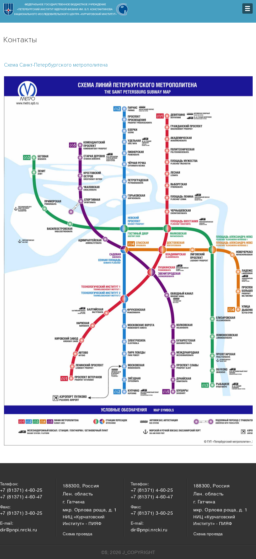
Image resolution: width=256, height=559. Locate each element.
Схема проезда (77, 534)
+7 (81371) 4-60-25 (21, 490)
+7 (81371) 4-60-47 (21, 496)
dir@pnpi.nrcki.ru (18, 529)
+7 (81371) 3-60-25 (21, 513)
